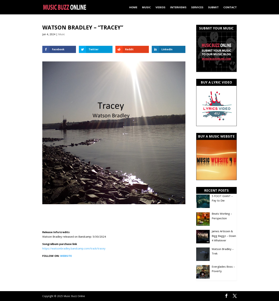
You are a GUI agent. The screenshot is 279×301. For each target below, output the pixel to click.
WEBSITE (66, 256)
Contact (230, 7)
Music (146, 7)
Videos (160, 7)
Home (133, 7)
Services (197, 7)
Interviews (178, 7)
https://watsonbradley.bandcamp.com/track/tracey (73, 248)
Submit (213, 7)
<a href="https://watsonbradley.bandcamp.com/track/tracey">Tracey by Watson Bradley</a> (113, 217)
